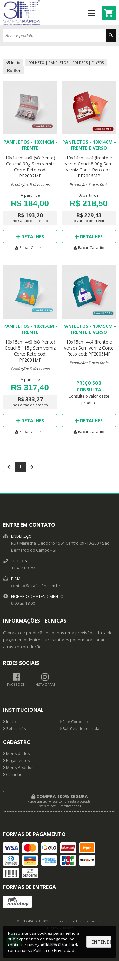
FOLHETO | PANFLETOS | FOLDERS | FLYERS (66, 62)
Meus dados (16, 753)
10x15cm (13, 70)
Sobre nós (14, 728)
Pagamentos (16, 760)
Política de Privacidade (55, 950)
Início (13, 62)
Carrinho (13, 774)
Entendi (101, 942)
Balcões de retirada (79, 728)
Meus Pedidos (18, 767)
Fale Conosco (74, 721)
